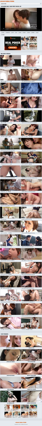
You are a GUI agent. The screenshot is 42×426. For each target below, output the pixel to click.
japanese (8, 32)
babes (33, 32)
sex (16, 32)
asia (37, 32)
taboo (29, 32)
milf (13, 32)
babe (20, 32)
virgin (3, 34)
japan (25, 32)
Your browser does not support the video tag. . (21, 19)
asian (3, 32)
